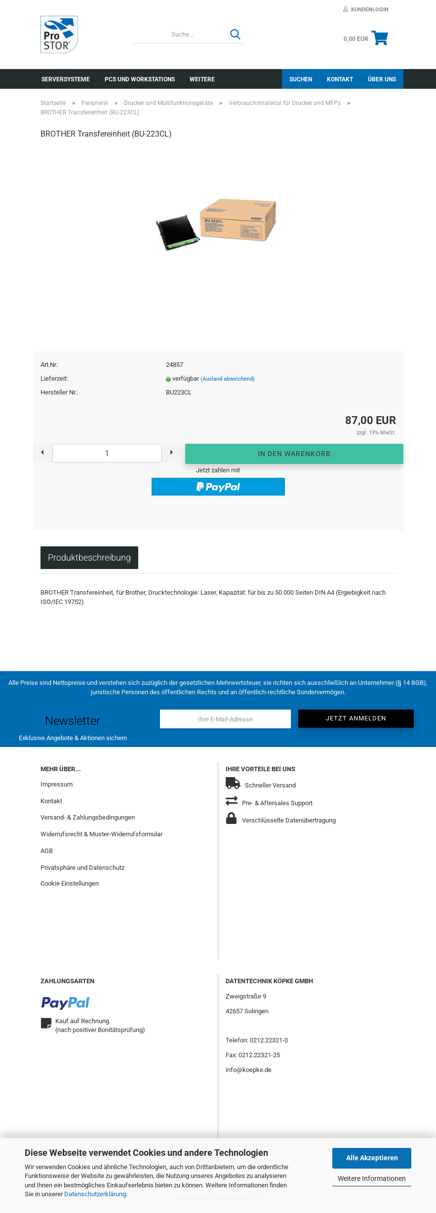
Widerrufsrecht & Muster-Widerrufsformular (101, 836)
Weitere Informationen (372, 1178)
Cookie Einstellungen (69, 885)
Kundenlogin (366, 9)
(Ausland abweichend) (227, 381)
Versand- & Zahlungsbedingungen (87, 819)
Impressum (56, 785)
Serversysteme (65, 79)
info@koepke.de (249, 1071)
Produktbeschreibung (89, 559)
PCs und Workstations (140, 79)
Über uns (382, 79)
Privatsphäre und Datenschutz (82, 869)
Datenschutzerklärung (95, 1194)
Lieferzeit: (54, 380)
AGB (46, 852)
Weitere (202, 79)
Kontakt (340, 79)
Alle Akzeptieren (372, 1158)
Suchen (300, 79)
